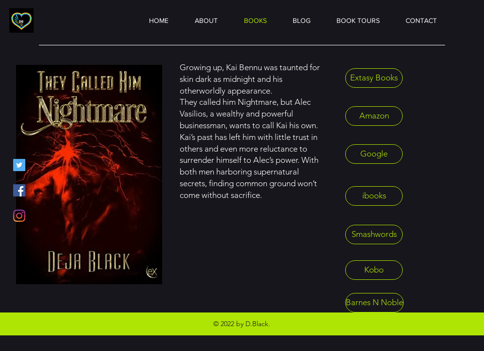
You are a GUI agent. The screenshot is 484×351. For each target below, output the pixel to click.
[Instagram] (19, 216)
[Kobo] (374, 270)
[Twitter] (19, 165)
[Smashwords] (374, 234)
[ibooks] (374, 196)
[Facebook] (19, 190)
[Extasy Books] (374, 78)
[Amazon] (374, 116)
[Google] (374, 154)
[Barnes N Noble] (374, 302)
